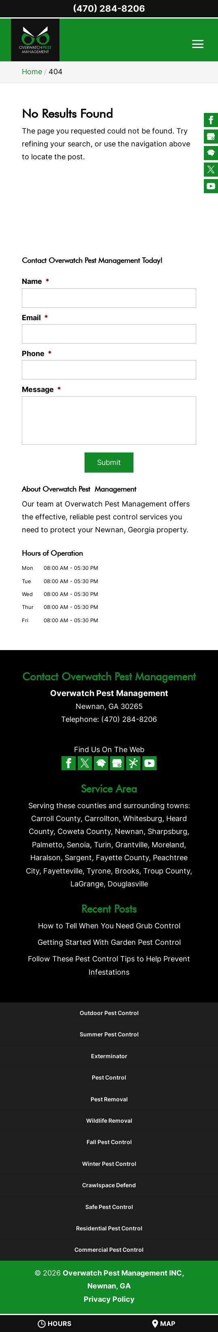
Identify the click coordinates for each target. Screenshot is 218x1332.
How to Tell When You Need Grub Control (109, 925)
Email (35, 317)
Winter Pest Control (109, 1163)
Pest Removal (109, 1099)
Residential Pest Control (109, 1228)
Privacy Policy (109, 1299)
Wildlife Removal (109, 1120)
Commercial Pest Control (109, 1250)
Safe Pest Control (109, 1206)
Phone (37, 353)
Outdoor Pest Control (109, 1012)
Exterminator (109, 1056)
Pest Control (109, 1077)
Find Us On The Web (109, 749)
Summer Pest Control (109, 1034)
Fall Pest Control (109, 1142)
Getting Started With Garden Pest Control (109, 942)
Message (41, 389)
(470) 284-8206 (109, 8)
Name (35, 281)
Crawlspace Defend (109, 1185)
